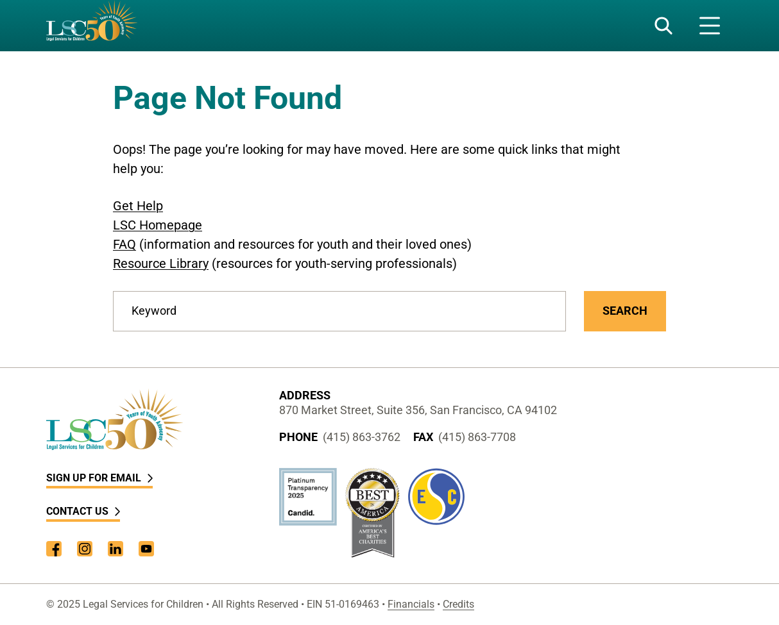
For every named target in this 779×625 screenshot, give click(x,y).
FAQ (124, 244)
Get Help (138, 205)
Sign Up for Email (99, 478)
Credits (458, 604)
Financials (411, 604)
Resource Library (161, 263)
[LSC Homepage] (91, 25)
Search (625, 310)
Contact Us (83, 511)
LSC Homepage (157, 225)
